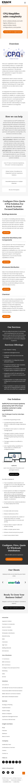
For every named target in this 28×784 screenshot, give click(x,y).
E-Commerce (5, 659)
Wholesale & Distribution (8, 633)
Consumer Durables (7, 630)
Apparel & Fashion (7, 621)
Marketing (4, 671)
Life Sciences (5, 651)
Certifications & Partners (8, 747)
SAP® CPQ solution (7, 139)
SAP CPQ (6, 496)
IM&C (3, 639)
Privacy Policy (6, 780)
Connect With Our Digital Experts (12, 32)
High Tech (4, 645)
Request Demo (14, 474)
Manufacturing (6, 636)
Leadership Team (6, 744)
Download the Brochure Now (14, 559)
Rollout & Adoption (7, 713)
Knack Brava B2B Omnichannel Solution (12, 690)
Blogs (3, 727)
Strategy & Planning (7, 704)
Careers (4, 750)
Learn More (6, 232)
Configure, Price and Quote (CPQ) (10, 668)
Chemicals (5, 642)
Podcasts (4, 730)
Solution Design (6, 710)
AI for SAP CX (5, 685)
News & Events (6, 736)
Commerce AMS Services (8, 719)
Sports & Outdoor (6, 627)
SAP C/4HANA (21, 496)
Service (4, 676)
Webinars (4, 733)
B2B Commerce (6, 662)
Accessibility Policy (7, 781)
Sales (3, 674)
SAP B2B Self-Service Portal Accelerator (12, 687)
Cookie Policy (16, 781)
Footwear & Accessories (8, 624)
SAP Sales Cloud (13, 496)
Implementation (6, 707)
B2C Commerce (6, 665)
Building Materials (6, 648)
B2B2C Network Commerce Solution (11, 693)
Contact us (5, 753)
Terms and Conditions (16, 780)
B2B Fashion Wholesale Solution (10, 696)
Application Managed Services (10, 716)
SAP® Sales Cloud (6, 150)
